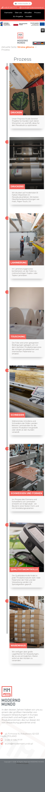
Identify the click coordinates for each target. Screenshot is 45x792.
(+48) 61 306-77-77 (9, 7)
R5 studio (25, 763)
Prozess (37, 12)
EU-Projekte (18, 16)
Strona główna (25, 47)
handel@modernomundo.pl (32, 7)
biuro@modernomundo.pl (19, 743)
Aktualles (28, 12)
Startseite (8, 12)
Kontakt (28, 16)
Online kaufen (22, 3)
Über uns (18, 12)
